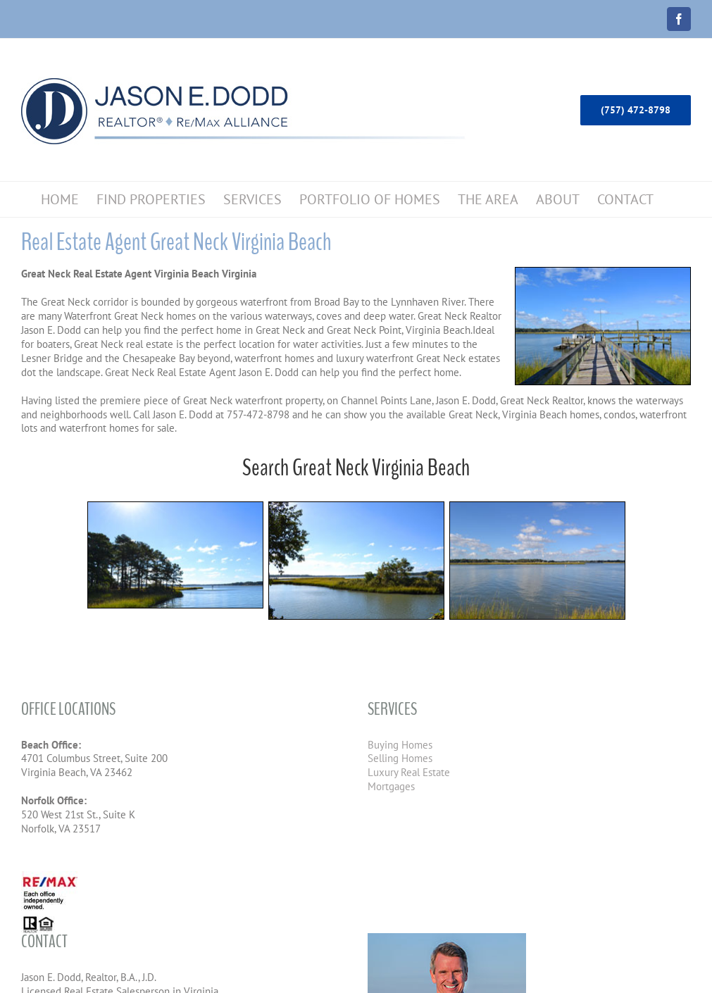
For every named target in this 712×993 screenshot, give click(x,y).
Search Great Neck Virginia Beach (356, 467)
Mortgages (391, 786)
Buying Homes (400, 744)
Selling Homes (400, 758)
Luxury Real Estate (409, 772)
